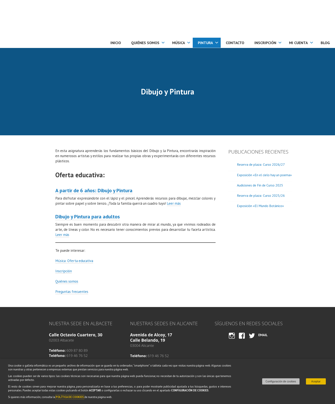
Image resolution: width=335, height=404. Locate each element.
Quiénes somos (145, 42)
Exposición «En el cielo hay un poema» (264, 175)
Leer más (174, 203)
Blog (325, 42)
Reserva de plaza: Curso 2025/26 (261, 195)
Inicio (115, 42)
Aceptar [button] (315, 381)
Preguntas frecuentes (71, 291)
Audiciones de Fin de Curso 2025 (260, 185)
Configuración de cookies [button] (281, 381)
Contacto (235, 42)
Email (263, 335)
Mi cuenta (298, 42)
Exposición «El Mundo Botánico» (260, 206)
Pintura (205, 42)
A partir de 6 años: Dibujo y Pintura (93, 190)
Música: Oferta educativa (74, 260)
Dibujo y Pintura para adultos (87, 216)
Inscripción (265, 42)
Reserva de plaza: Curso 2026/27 (261, 164)
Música (178, 42)
